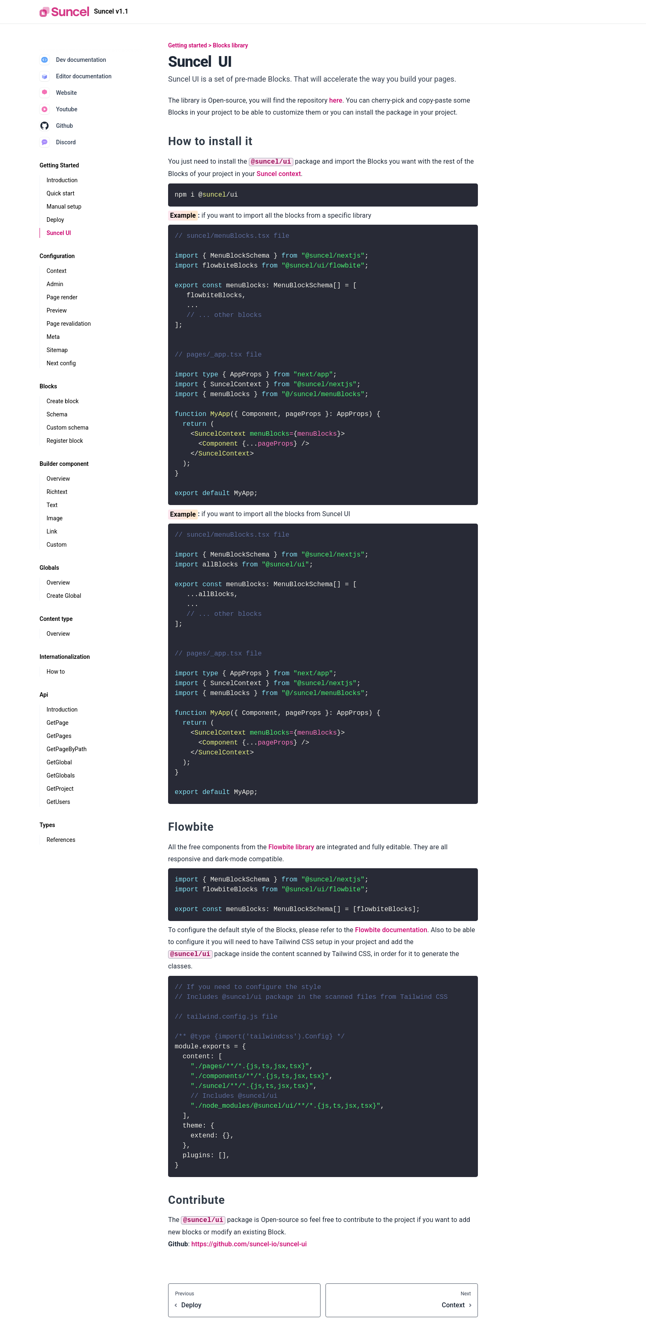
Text (52, 505)
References (61, 840)
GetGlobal (59, 762)
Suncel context (279, 174)
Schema (57, 414)
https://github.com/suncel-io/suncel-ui (249, 1244)
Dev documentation (73, 60)
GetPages (59, 736)
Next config (61, 363)
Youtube (58, 109)
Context (56, 271)
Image (55, 518)
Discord (58, 142)
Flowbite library (291, 847)
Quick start (61, 193)
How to (56, 671)
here (335, 100)
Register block (65, 440)
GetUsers (58, 802)
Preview (57, 310)
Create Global (64, 595)
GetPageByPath (67, 749)
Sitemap (57, 350)
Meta (53, 337)
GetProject (60, 788)
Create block (63, 401)
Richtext (57, 492)
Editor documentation (76, 76)
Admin (55, 284)
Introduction (62, 180)
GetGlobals (61, 775)
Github (56, 126)
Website (58, 93)
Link (52, 531)
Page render (62, 297)
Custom (57, 544)
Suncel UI (59, 233)
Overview (58, 478)
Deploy (55, 219)
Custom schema (68, 427)
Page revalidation (69, 323)
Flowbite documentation (391, 930)
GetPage (57, 722)
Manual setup (64, 206)
